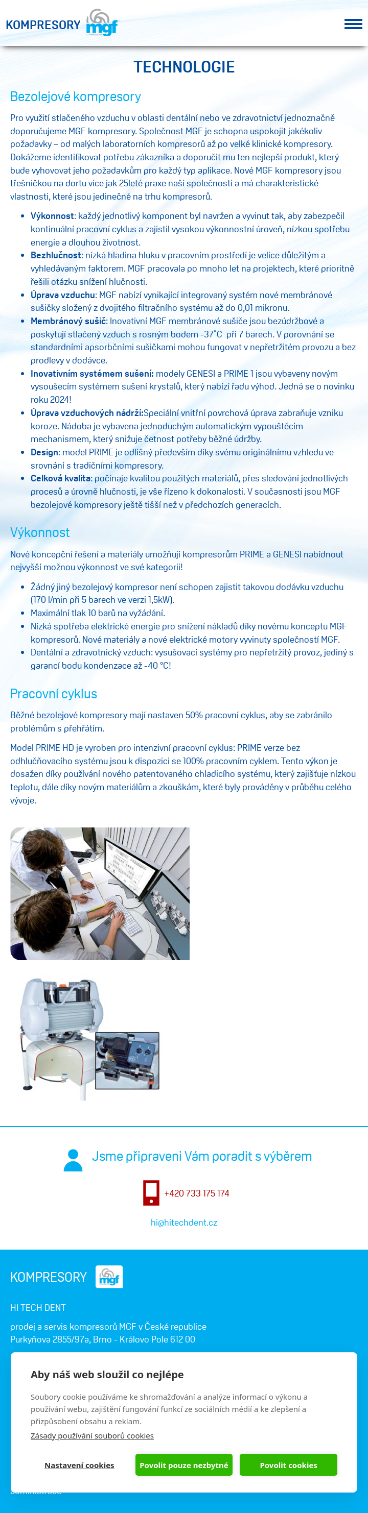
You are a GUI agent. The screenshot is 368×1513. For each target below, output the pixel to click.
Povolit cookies (288, 1465)
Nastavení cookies (79, 1465)
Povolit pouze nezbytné (184, 1465)
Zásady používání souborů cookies (92, 1435)
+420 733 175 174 (196, 1193)
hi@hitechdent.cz (184, 1222)
